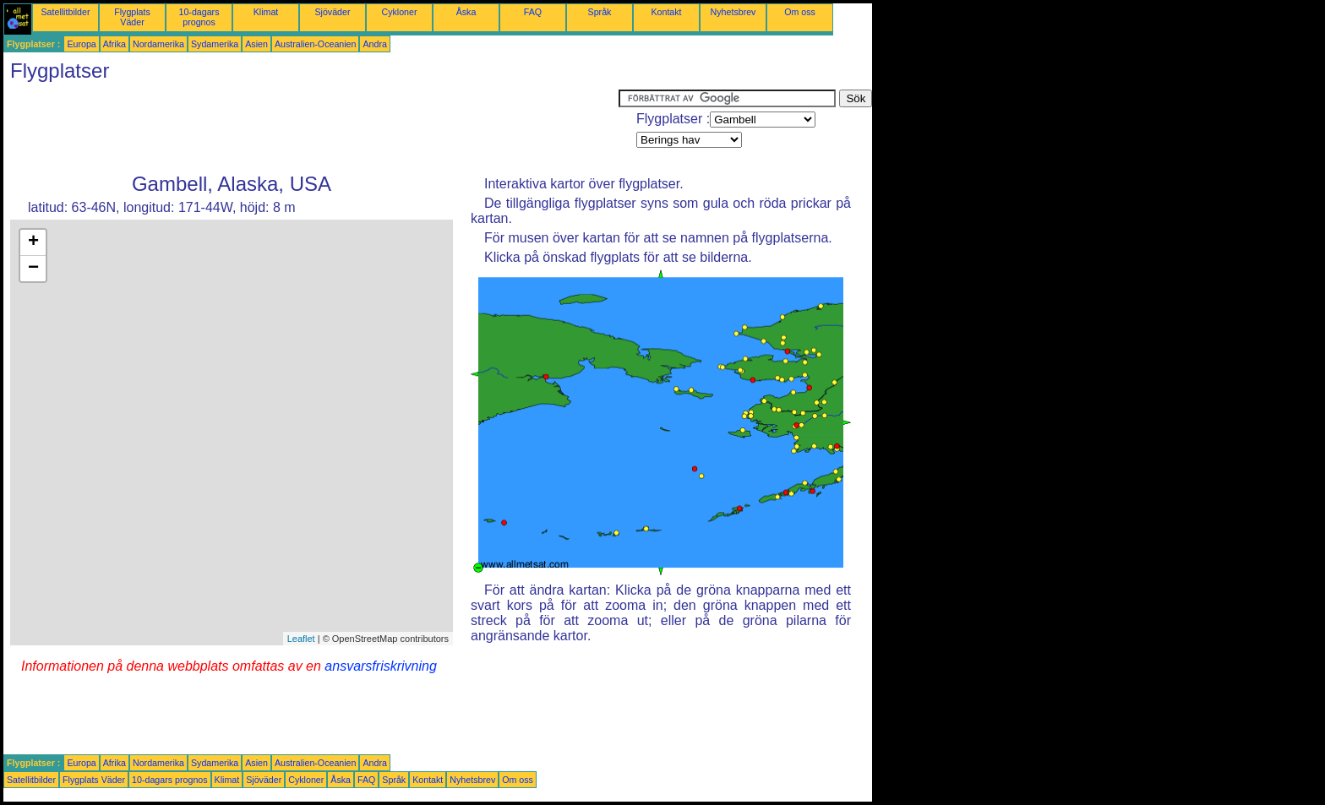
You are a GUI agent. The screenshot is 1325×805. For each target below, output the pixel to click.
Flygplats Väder (132, 17)
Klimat (266, 12)
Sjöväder (332, 12)
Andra (374, 44)
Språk (600, 12)
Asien (256, 44)
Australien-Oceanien (316, 44)
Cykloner (399, 12)
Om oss (799, 12)
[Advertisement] (311, 128)
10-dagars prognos (199, 17)
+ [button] (33, 242)
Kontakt (666, 12)
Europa (81, 44)
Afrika (114, 44)
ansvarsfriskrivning (380, 666)
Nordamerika (158, 44)
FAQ (533, 12)
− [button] (33, 268)
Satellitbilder (65, 12)
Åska (466, 12)
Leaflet (301, 639)
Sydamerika (214, 44)
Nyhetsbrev (733, 12)
